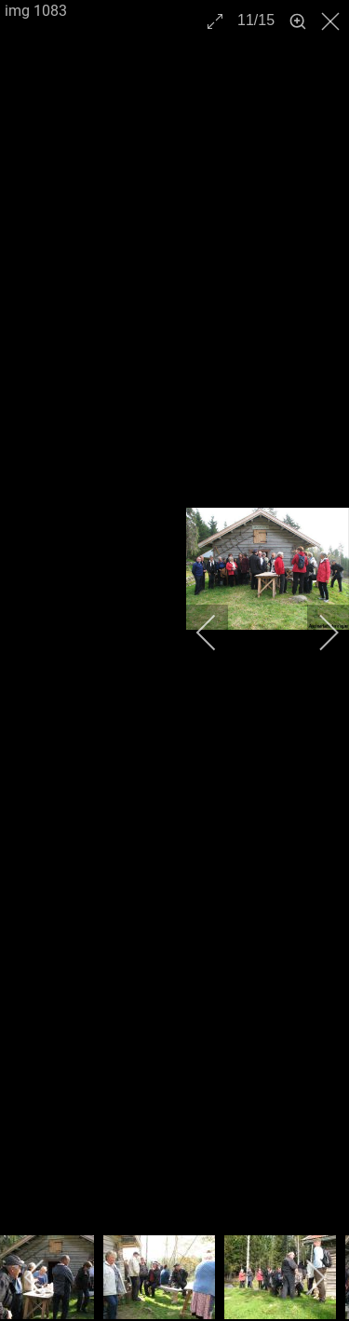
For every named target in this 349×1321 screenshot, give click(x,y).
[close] (332, 21)
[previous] (218, 632)
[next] (316, 632)
